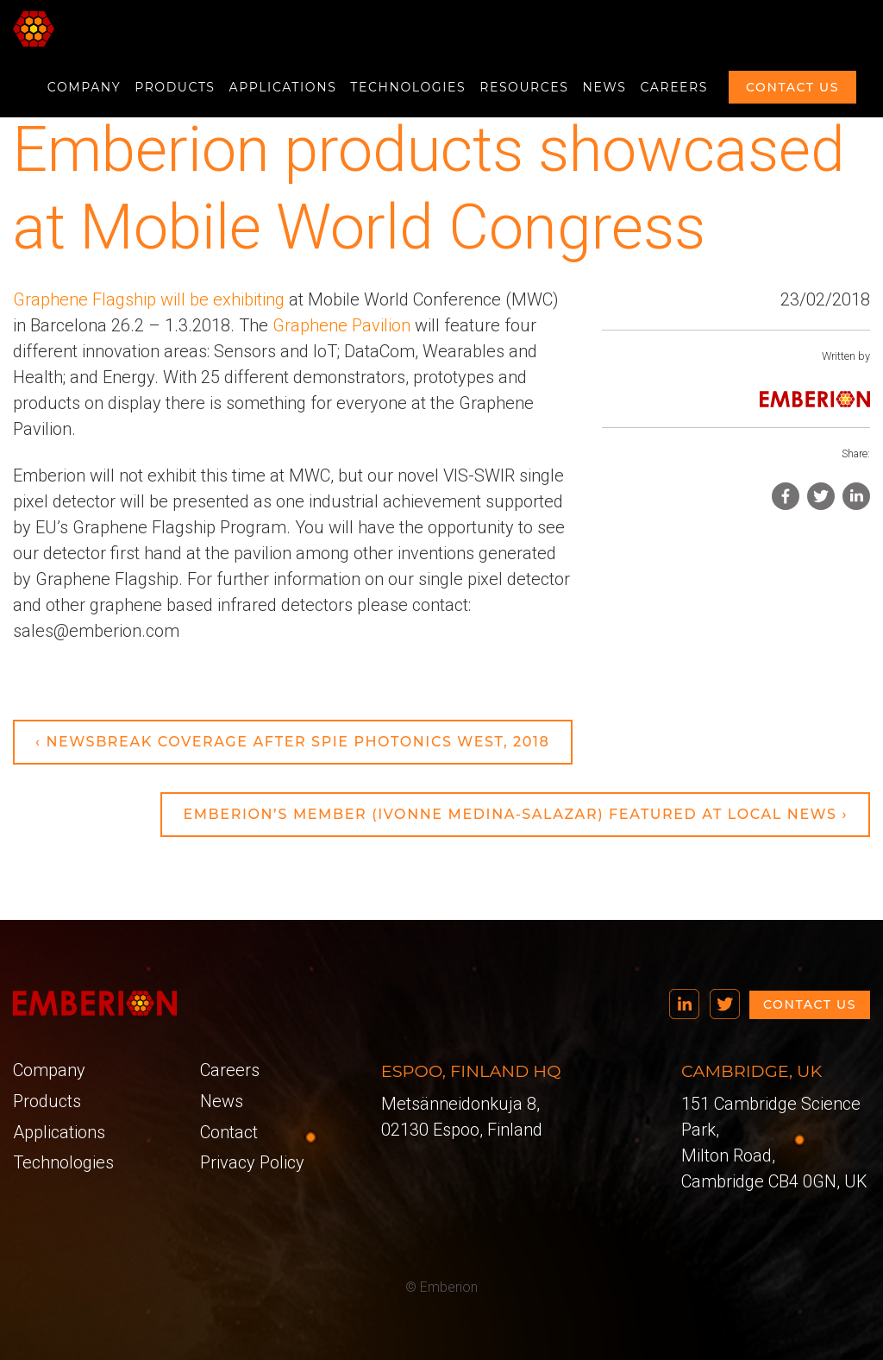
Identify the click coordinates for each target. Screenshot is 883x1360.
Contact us (792, 87)
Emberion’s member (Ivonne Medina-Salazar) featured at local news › (515, 814)
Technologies (408, 87)
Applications (283, 87)
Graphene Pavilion (341, 325)
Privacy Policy (252, 1162)
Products (175, 87)
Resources (523, 87)
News (605, 87)
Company (84, 87)
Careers (675, 87)
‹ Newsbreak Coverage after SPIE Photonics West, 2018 (292, 742)
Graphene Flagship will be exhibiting (149, 299)
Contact (229, 1132)
